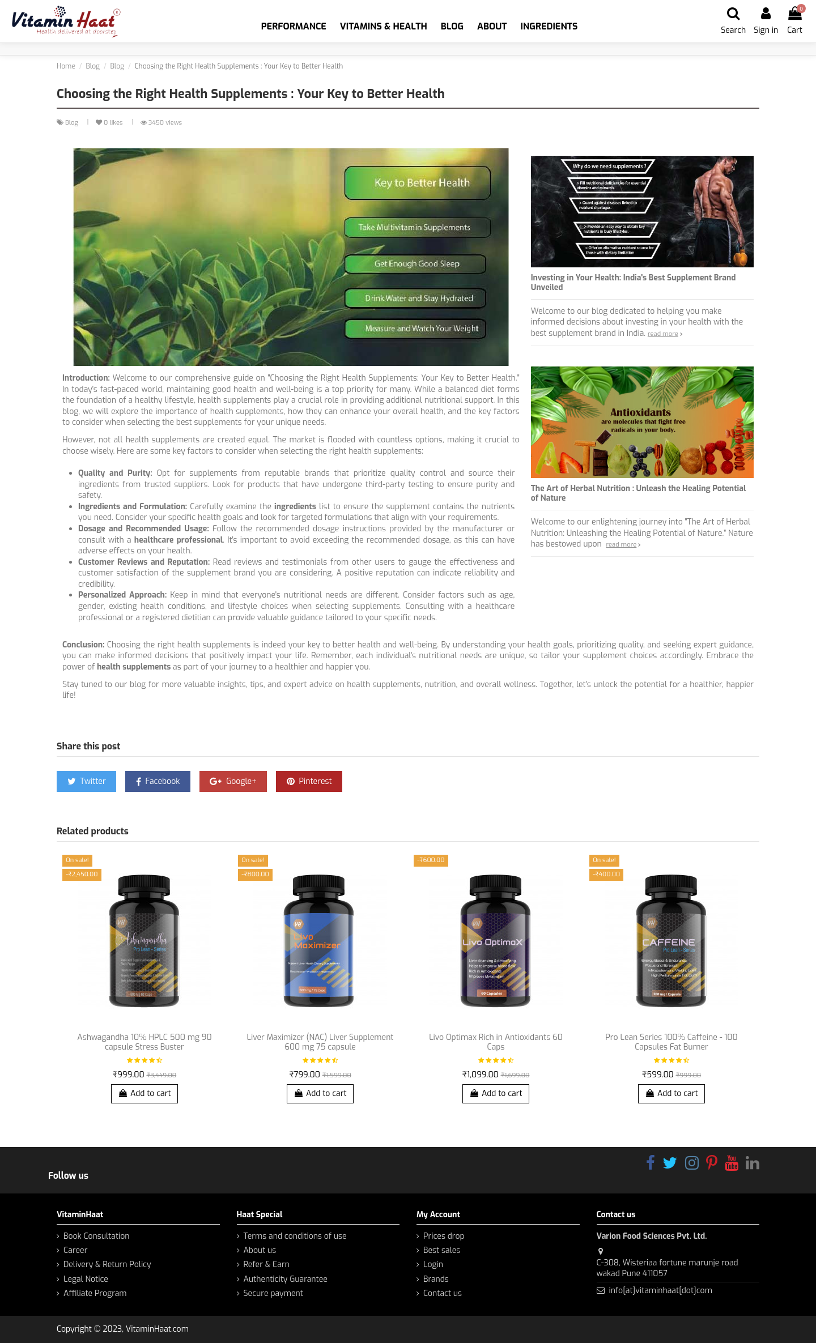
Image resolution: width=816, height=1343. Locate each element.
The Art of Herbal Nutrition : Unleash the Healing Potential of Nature (638, 493)
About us (260, 1250)
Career (75, 1250)
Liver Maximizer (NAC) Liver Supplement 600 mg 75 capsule (320, 1042)
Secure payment (273, 1293)
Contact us (442, 1293)
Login (433, 1264)
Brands (436, 1279)
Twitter (86, 781)
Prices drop (444, 1236)
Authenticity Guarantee (286, 1279)
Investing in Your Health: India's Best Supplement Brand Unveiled (633, 282)
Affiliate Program (95, 1293)
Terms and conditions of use (295, 1236)
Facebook (158, 781)
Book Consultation (96, 1236)
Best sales (441, 1250)
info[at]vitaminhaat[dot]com (660, 1290)
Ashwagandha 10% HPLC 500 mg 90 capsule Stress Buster (144, 1042)
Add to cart (144, 1093)
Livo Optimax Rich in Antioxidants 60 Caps (496, 1042)
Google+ (233, 781)
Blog (72, 122)
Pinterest (309, 781)
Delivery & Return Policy (107, 1264)
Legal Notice (85, 1279)
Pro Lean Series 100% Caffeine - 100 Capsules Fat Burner (671, 1042)
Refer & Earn (267, 1264)
